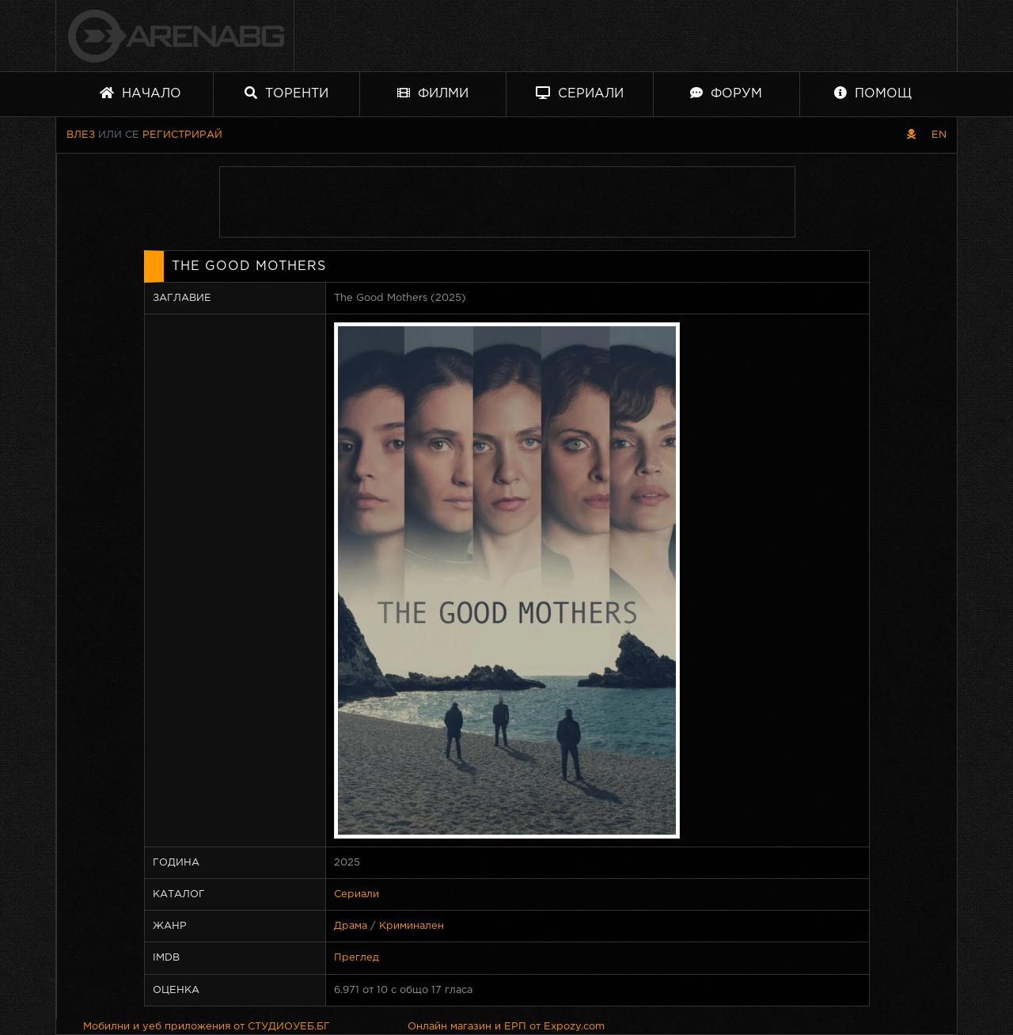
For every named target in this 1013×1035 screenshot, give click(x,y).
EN (939, 135)
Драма (350, 926)
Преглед (356, 957)
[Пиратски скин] (911, 135)
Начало (140, 93)
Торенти (286, 93)
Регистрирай (182, 135)
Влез (80, 135)
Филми (433, 93)
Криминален (411, 926)
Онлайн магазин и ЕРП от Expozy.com (506, 1026)
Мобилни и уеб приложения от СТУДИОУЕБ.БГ (206, 1026)
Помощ (873, 93)
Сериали (580, 93)
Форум (726, 93)
